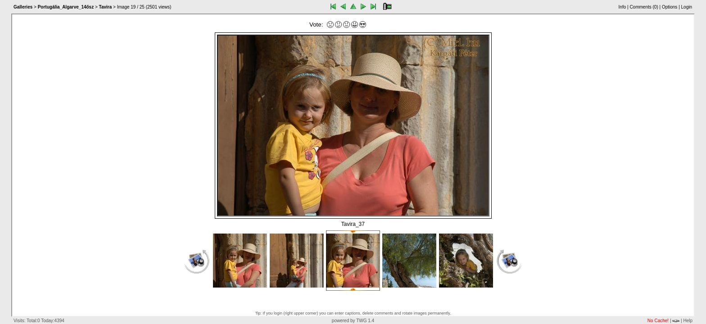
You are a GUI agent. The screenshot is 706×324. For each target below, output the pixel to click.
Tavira (105, 6)
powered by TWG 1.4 (353, 320)
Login (686, 6)
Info (622, 6)
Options (669, 6)
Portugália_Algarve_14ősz (66, 6)
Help (687, 320)
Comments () (643, 6)
